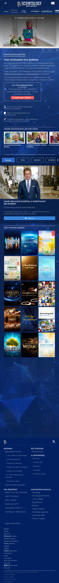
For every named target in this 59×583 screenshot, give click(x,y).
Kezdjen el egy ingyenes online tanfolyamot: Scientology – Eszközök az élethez (21, 120)
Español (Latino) (9, 537)
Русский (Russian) (10, 559)
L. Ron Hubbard (37, 498)
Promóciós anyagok (39, 473)
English (6, 528)
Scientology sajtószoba (40, 511)
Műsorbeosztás (37, 450)
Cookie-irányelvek (8, 576)
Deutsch (7, 532)
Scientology (36, 491)
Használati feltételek (9, 573)
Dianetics (35, 504)
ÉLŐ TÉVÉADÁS (37, 447)
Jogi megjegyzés (8, 580)
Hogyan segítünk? (38, 507)
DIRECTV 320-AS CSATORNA (16, 491)
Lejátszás (29, 218)
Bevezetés (36, 457)
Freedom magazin (38, 517)
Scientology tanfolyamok (41, 494)
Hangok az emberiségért (14, 470)
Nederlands (8, 552)
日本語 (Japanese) (10, 549)
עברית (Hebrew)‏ (9, 542)
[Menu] (5, 3)
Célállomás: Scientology (14, 462)
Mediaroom (36, 465)
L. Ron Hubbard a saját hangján (16, 454)
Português (7, 557)
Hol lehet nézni (38, 461)
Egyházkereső (37, 501)
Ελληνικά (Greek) (10, 535)
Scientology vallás (38, 514)
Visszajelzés (37, 469)
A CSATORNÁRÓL (38, 454)
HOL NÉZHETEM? (10, 488)
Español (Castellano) (11, 540)
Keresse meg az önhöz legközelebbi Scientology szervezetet (18, 108)
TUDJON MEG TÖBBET (22, 98)
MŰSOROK (8, 447)
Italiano (6, 547)
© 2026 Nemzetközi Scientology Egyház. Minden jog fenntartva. (21, 571)
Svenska (7, 562)
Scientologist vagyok (13, 480)
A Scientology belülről (13, 458)
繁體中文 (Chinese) (11, 564)
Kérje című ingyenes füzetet (17, 114)
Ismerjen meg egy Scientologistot (17, 466)
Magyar (6, 545)
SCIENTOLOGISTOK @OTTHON (14, 54)
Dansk (6, 530)
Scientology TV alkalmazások (15, 510)
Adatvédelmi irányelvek (10, 578)
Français (7, 567)
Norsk (6, 554)
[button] (57, 160)
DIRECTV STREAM (12, 495)
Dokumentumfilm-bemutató (15, 484)
